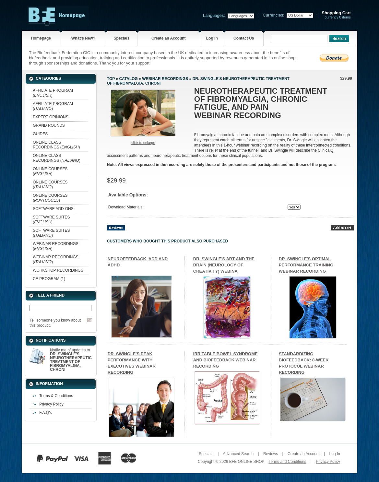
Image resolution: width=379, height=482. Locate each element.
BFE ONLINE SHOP (246, 461)
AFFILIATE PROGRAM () (53, 93)
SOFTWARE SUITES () (51, 219)
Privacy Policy (51, 404)
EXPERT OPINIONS (50, 117)
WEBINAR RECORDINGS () (55, 246)
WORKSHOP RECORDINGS (58, 270)
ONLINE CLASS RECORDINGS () (56, 144)
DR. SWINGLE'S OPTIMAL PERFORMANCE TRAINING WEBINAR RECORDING (306, 265)
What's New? (83, 38)
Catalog (128, 78)
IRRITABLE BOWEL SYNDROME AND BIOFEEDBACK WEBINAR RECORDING (225, 360)
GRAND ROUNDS (49, 125)
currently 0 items (336, 15)
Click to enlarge (143, 143)
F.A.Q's (45, 412)
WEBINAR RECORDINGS (165, 78)
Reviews (270, 454)
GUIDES (40, 134)
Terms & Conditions (56, 396)
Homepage (41, 38)
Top (111, 78)
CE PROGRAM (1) (49, 278)
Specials (122, 38)
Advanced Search (238, 454)
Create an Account (168, 38)
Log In (212, 38)
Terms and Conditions (287, 461)
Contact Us (243, 38)
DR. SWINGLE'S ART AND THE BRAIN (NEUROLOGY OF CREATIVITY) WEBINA (224, 265)
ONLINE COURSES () (50, 171)
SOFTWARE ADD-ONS (53, 208)
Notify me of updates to (71, 360)
